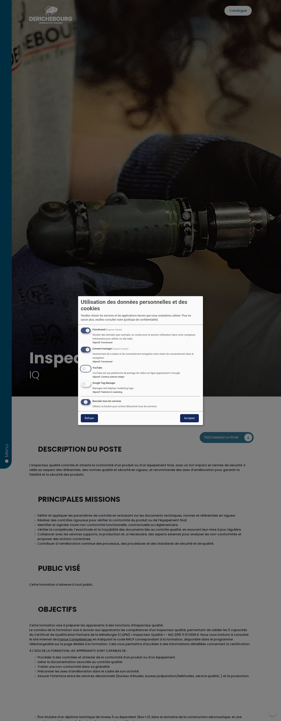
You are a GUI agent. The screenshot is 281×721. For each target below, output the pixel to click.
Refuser (89, 418)
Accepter (189, 418)
